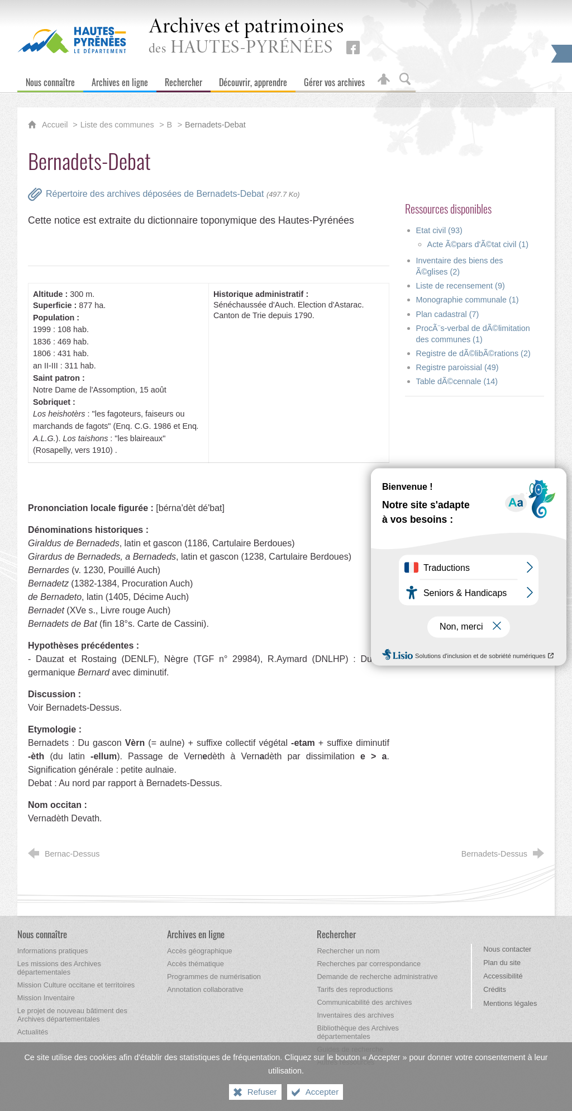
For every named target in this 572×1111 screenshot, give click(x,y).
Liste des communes (117, 124)
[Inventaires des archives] (355, 1015)
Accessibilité (502, 976)
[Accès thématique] (195, 963)
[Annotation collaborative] (205, 989)
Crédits (494, 989)
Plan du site (502, 962)
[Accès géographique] (199, 951)
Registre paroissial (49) (457, 367)
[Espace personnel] (383, 79)
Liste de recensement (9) (460, 285)
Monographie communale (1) (467, 299)
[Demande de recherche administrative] (377, 976)
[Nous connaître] (50, 79)
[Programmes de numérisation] (214, 976)
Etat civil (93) (439, 230)
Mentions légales (510, 1003)
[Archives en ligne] (119, 79)
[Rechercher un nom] (348, 951)
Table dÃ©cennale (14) (457, 381)
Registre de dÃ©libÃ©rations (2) (473, 353)
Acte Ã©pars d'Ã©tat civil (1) (478, 244)
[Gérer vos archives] (334, 79)
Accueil (56, 124)
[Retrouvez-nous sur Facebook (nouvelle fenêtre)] (353, 47)
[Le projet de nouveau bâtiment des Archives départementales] (72, 1014)
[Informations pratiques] (52, 951)
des (246, 37)
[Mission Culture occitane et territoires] (76, 985)
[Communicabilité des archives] (364, 1002)
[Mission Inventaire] (46, 998)
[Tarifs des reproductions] (355, 989)
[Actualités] (32, 1032)
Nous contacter (507, 949)
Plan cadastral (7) (447, 314)
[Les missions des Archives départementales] (59, 967)
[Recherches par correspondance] (369, 963)
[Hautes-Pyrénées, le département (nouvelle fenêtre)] (71, 39)
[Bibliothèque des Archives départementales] (358, 1032)
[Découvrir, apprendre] (253, 79)
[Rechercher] (183, 79)
